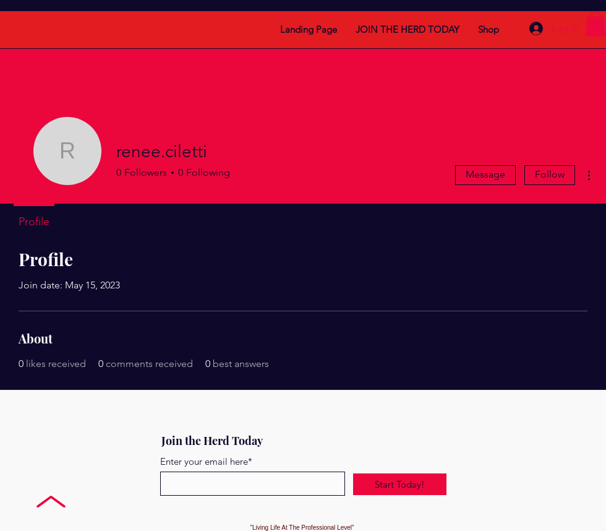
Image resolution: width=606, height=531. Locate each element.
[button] (595, 24)
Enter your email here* (206, 461)
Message (485, 174)
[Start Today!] (399, 484)
